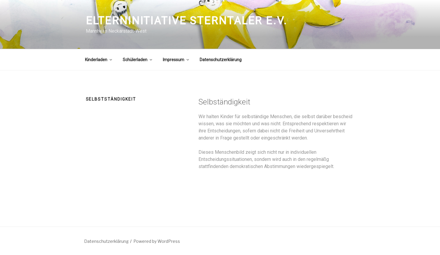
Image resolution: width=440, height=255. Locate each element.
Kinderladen (99, 59)
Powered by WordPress (156, 241)
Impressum (176, 59)
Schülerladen (138, 59)
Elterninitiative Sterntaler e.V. (186, 21)
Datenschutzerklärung (221, 59)
